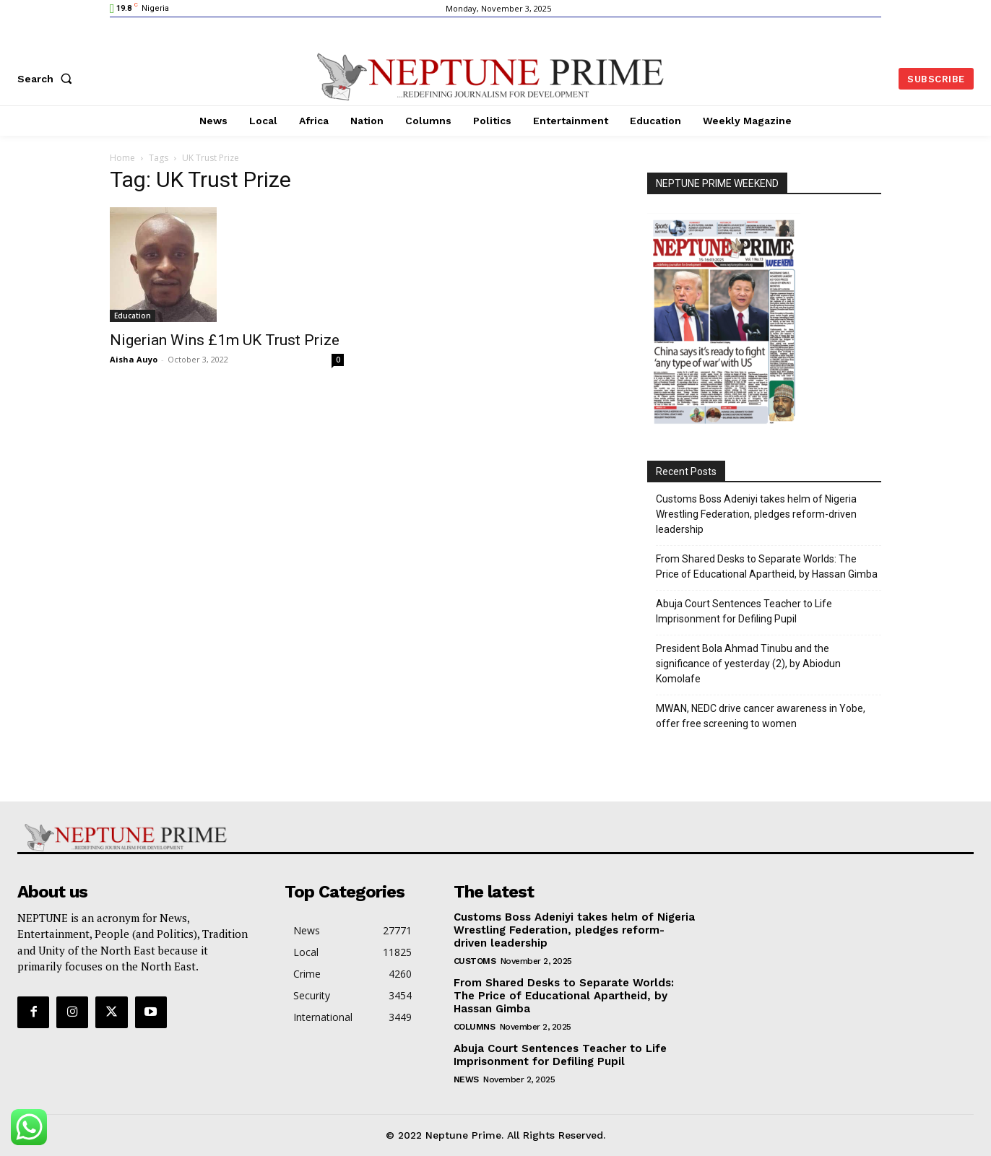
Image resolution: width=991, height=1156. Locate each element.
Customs (475, 961)
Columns (474, 1027)
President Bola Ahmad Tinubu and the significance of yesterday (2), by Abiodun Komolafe (748, 664)
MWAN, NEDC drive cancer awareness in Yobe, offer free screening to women (760, 716)
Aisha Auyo (133, 359)
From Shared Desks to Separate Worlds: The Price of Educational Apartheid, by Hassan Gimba (767, 566)
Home (122, 158)
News (466, 1079)
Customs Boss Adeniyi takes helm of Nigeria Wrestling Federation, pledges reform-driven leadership (756, 514)
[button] (47, 79)
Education (132, 315)
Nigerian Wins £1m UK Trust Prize (224, 340)
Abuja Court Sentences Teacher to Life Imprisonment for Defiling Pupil (744, 611)
